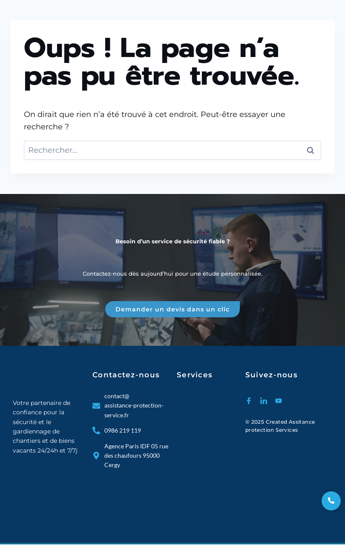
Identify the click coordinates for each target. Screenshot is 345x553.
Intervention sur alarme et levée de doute (200, 423)
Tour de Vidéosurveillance (200, 466)
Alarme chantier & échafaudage (201, 401)
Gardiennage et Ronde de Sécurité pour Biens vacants (206, 488)
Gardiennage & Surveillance (196, 446)
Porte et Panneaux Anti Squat (201, 511)
